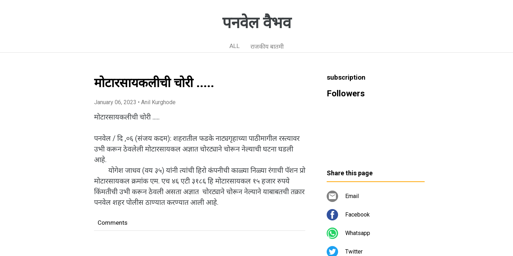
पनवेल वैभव (256, 23)
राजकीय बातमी (267, 46)
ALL (234, 45)
